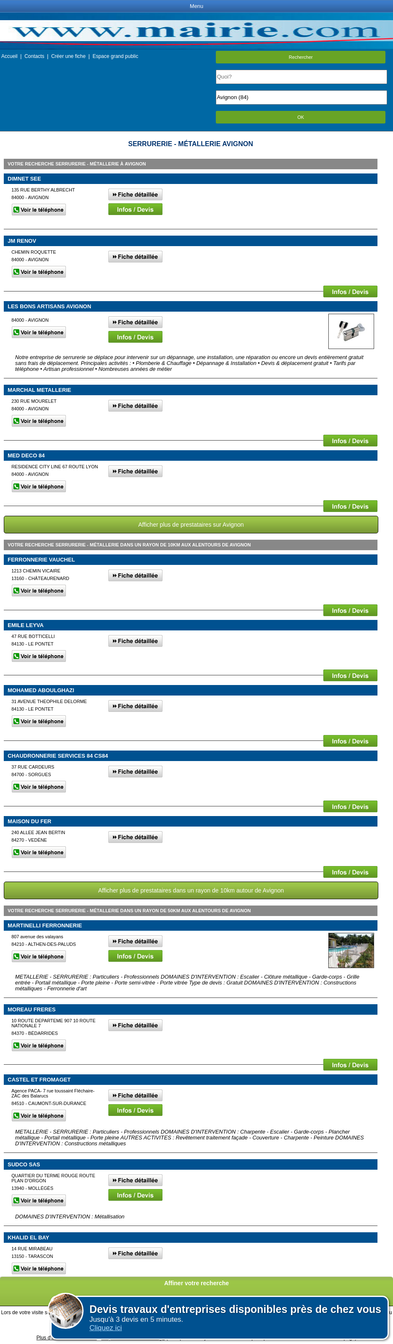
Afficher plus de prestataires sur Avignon (191, 524)
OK (300, 117)
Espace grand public (115, 56)
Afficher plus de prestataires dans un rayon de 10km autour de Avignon (191, 890)
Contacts (34, 56)
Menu (196, 6)
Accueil (9, 56)
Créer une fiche (68, 56)
